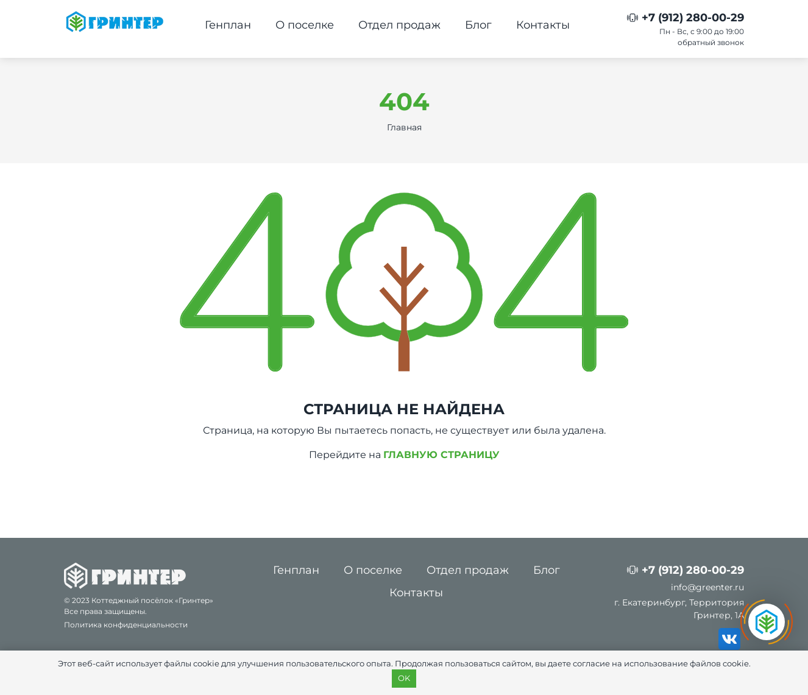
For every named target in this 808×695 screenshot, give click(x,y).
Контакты (543, 25)
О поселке (304, 25)
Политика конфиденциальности (126, 624)
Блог (478, 25)
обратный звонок (711, 42)
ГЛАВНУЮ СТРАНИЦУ (441, 454)
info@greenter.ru (707, 587)
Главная (404, 127)
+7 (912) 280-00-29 (693, 17)
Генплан (228, 25)
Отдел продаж (399, 25)
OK (404, 678)
